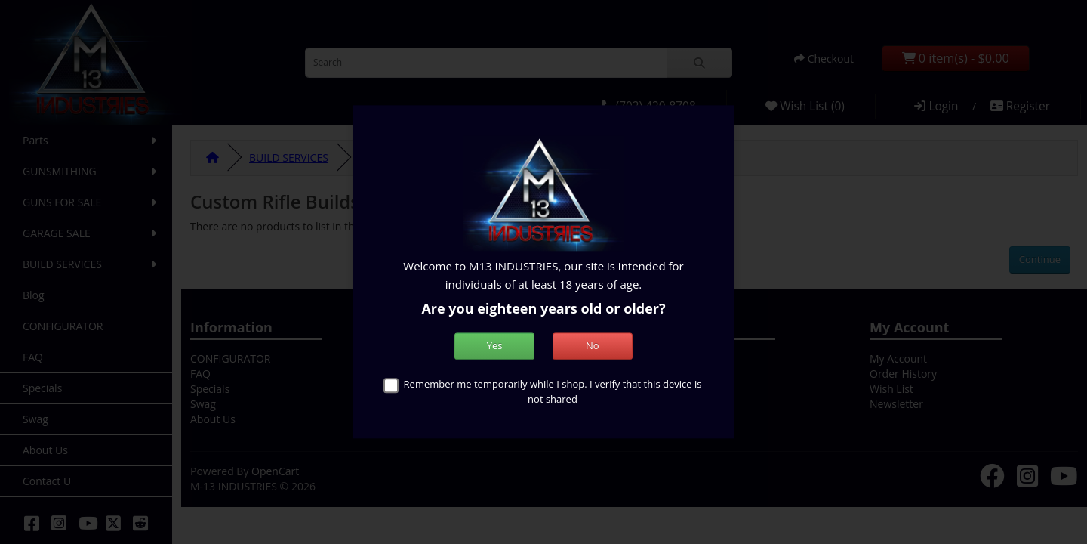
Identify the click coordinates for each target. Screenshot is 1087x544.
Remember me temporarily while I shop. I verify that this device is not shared (553, 392)
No (592, 346)
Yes (495, 346)
